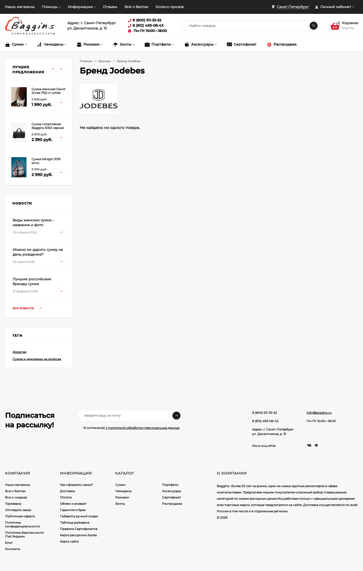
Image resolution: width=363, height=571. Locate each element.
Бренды (104, 61)
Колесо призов (170, 7)
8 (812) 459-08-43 (265, 421)
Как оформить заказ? (76, 485)
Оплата (66, 497)
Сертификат (171, 497)
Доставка (67, 491)
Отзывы (110, 7)
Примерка (13, 504)
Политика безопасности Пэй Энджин (24, 534)
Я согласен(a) (128, 428)
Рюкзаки (122, 497)
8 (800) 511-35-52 (264, 413)
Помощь (49, 7)
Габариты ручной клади (79, 516)
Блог (9, 543)
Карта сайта (69, 541)
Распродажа (172, 504)
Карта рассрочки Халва (78, 535)
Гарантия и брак (73, 510)
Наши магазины (20, 7)
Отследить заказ (18, 510)
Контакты (12, 549)
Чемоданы (123, 491)
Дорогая (19, 352)
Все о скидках (16, 497)
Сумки (120, 485)
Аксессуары (171, 491)
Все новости (28, 308)
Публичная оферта (20, 516)
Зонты (120, 504)
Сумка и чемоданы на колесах (37, 359)
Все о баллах (15, 491)
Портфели (170, 485)
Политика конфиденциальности (22, 524)
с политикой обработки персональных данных (142, 428)
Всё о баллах (136, 7)
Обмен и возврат (73, 504)
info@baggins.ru (319, 413)
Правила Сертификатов (78, 529)
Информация (80, 7)
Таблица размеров (74, 522)
